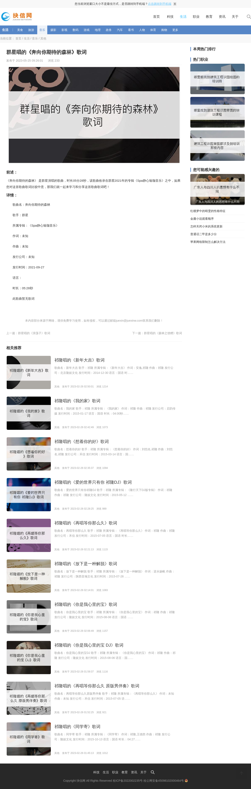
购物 (164, 30)
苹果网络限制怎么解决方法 (207, 242)
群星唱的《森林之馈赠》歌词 (163, 333)
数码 (75, 30)
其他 (43, 38)
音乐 (42, 30)
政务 (109, 30)
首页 (156, 16)
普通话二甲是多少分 (203, 234)
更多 (175, 30)
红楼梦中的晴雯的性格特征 (207, 211)
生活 (183, 16)
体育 (153, 30)
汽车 (120, 30)
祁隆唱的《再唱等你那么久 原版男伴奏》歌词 (96, 686)
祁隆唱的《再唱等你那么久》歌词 (85, 523)
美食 (20, 30)
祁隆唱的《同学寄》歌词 (77, 726)
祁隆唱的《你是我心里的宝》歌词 (85, 604)
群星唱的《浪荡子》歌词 (34, 333)
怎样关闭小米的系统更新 (206, 226)
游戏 (87, 30)
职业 (196, 16)
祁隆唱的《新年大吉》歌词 (79, 360)
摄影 (53, 30)
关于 (235, 16)
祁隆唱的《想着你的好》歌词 (81, 441)
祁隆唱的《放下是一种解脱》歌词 (85, 563)
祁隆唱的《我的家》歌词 (77, 400)
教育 (209, 16)
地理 (98, 30)
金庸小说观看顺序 (202, 218)
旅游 (31, 30)
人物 (142, 30)
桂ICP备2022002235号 (128, 780)
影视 (64, 30)
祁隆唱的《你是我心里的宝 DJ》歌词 (88, 645)
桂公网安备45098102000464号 (165, 780)
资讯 (222, 16)
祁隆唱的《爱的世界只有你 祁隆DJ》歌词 (93, 482)
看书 (131, 30)
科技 (170, 16)
